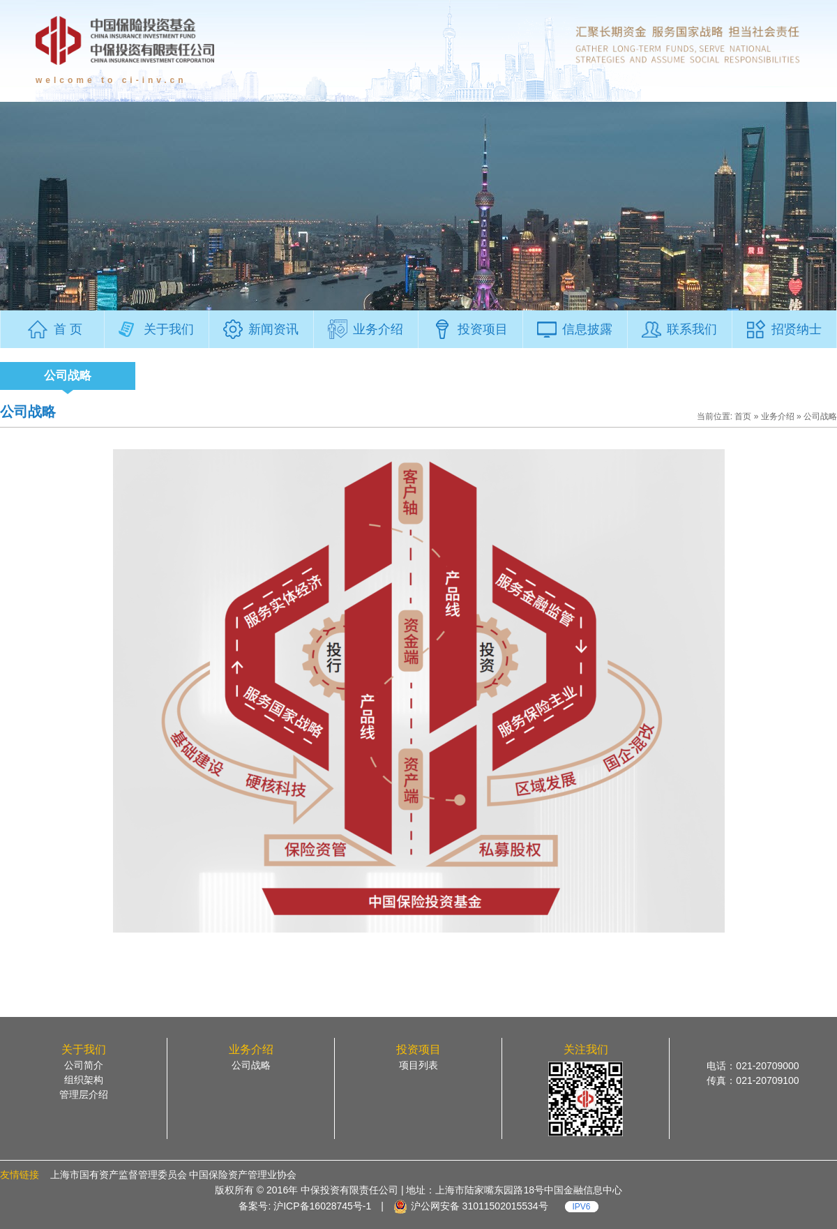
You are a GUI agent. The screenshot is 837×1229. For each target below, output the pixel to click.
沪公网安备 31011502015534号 (479, 1206)
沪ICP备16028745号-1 (321, 1206)
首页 (742, 416)
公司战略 (67, 375)
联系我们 (692, 329)
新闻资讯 (273, 329)
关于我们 (169, 329)
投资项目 (483, 329)
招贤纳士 (796, 329)
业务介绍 (378, 329)
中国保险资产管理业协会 (242, 1174)
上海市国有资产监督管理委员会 (118, 1174)
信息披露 (587, 329)
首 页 (68, 329)
